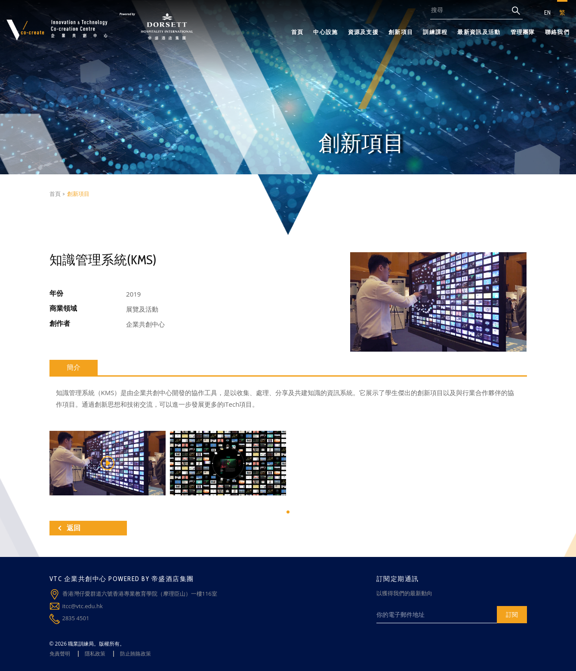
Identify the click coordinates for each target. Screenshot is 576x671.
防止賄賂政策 (135, 653)
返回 (69, 528)
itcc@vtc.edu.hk (82, 606)
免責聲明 (59, 653)
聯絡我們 (557, 31)
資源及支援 (363, 31)
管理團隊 (523, 31)
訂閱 (512, 614)
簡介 (73, 367)
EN (547, 12)
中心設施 (325, 31)
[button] (288, 512)
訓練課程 (435, 31)
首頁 (297, 31)
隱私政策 (95, 653)
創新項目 (400, 31)
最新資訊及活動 (478, 31)
